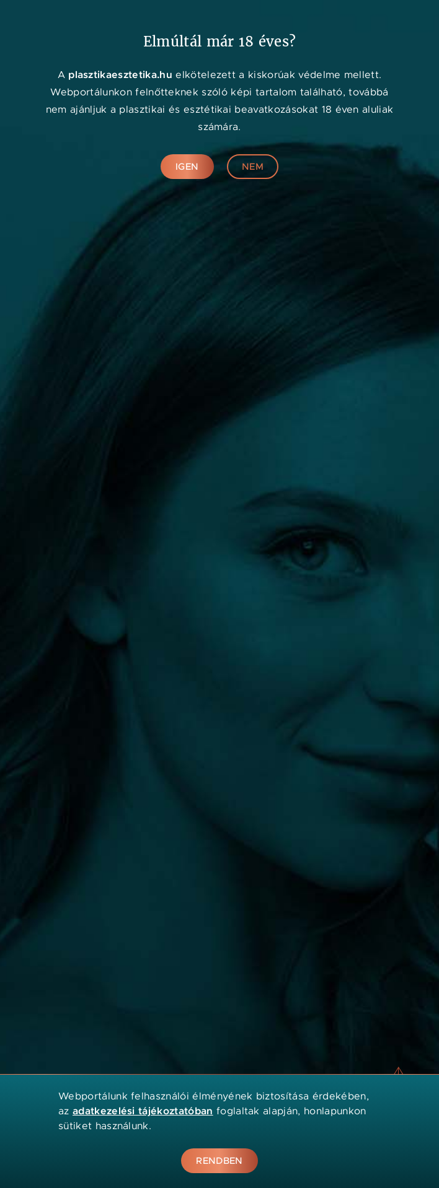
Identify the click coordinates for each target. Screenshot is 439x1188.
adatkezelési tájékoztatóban (143, 1110)
